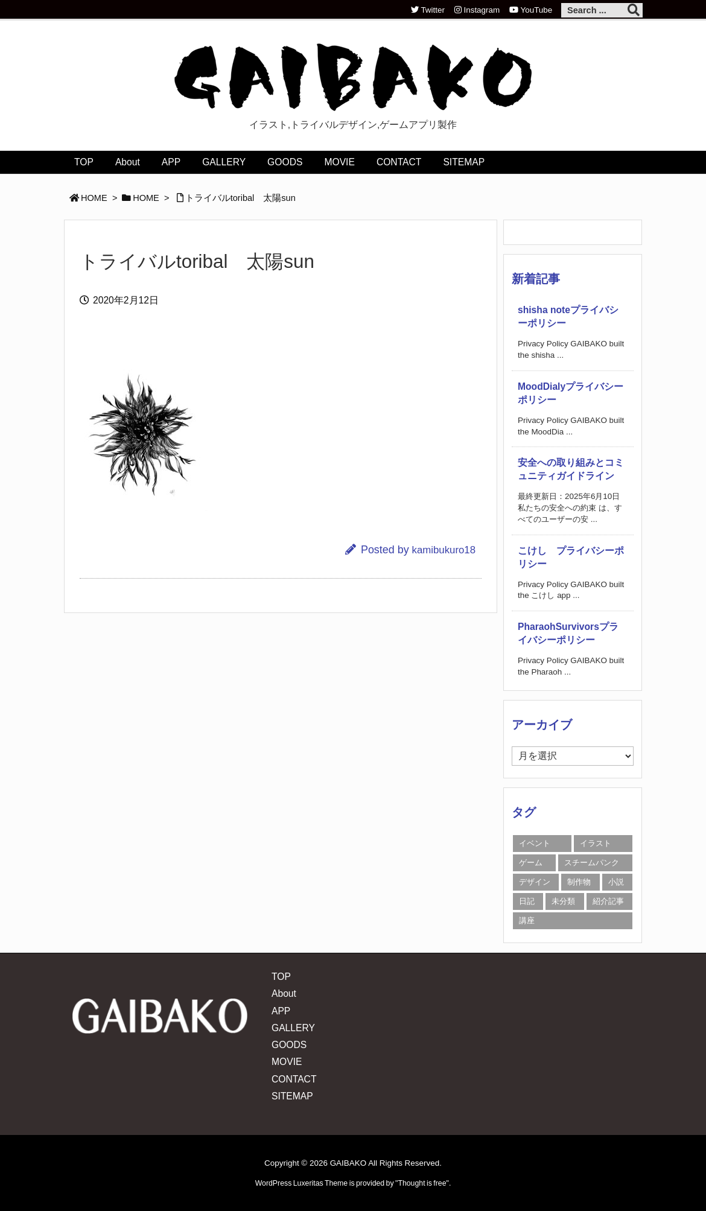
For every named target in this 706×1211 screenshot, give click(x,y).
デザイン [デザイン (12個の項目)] (534, 881)
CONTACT (294, 1079)
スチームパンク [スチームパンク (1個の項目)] (591, 862)
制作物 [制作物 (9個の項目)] (579, 881)
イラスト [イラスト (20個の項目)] (595, 843)
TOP (281, 976)
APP (281, 1011)
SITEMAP (292, 1096)
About (284, 993)
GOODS (289, 1045)
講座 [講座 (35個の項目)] (527, 920)
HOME (94, 198)
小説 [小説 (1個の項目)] (616, 881)
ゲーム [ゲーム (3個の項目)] (530, 862)
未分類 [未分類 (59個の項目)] (563, 901)
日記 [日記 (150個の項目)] (527, 901)
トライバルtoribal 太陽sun (240, 198)
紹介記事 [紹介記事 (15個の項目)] (608, 901)
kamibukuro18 (443, 550)
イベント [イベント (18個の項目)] (534, 843)
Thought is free (422, 1183)
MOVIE (287, 1062)
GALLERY (293, 1028)
